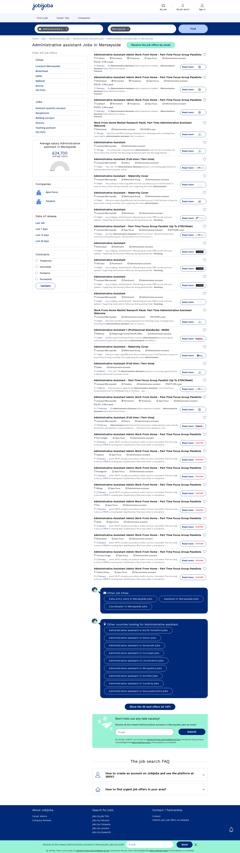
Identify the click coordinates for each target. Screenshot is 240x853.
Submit (191, 731)
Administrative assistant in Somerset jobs (134, 645)
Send (185, 844)
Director (40, 122)
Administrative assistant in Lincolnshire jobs (136, 660)
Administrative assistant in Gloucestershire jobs (138, 691)
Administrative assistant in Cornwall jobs (134, 653)
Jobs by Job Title (100, 816)
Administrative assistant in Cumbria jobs (134, 683)
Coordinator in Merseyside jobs (128, 606)
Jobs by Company (101, 824)
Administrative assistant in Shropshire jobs (135, 668)
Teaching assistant (46, 127)
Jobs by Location (100, 828)
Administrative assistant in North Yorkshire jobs (138, 630)
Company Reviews (41, 820)
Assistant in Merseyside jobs (181, 598)
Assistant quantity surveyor (51, 108)
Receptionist (42, 113)
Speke (39, 75)
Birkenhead (42, 71)
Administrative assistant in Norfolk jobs (133, 675)
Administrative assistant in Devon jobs (132, 637)
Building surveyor (45, 117)
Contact (156, 816)
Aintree (39, 85)
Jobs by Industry (100, 820)
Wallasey (40, 80)
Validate (45, 285)
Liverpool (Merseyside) (48, 66)
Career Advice (39, 816)
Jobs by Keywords (101, 832)
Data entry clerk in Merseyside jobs (130, 598)
